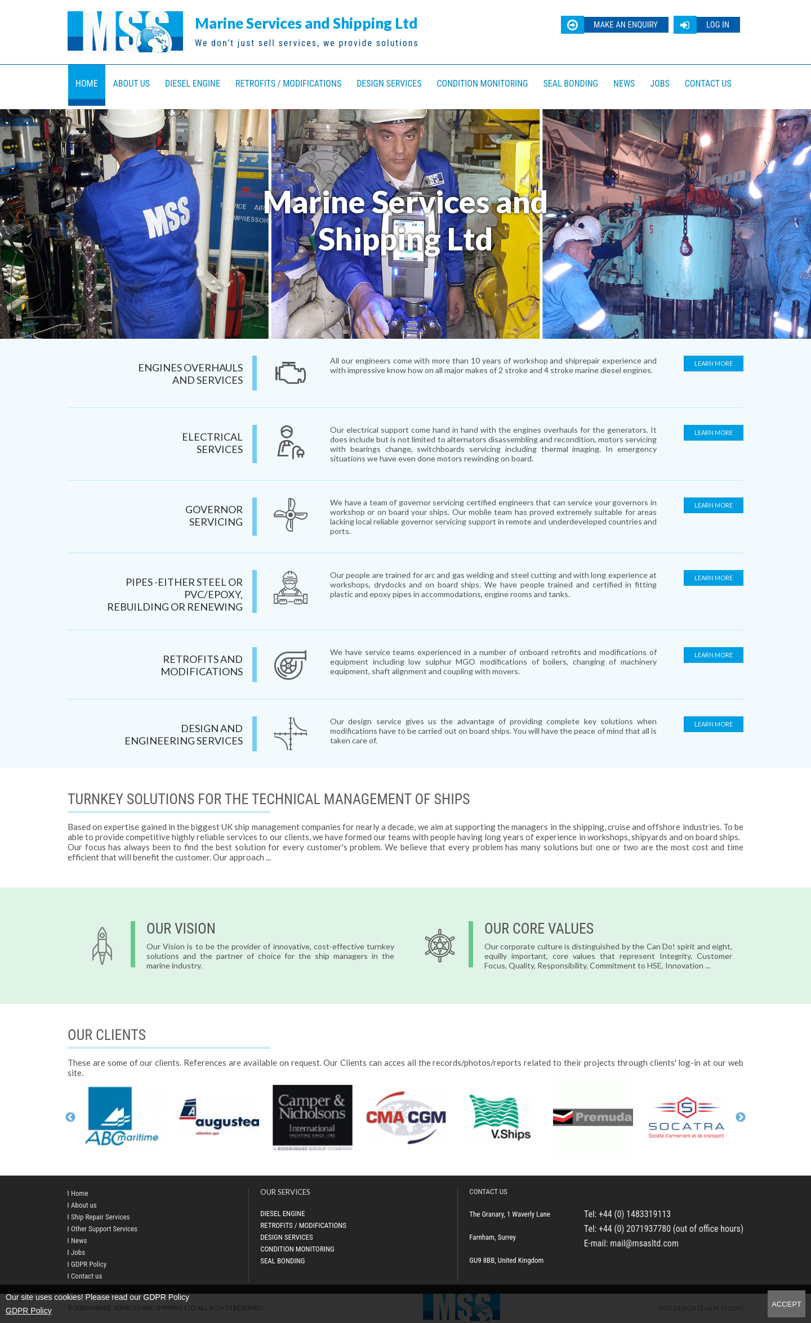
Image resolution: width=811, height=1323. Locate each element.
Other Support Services (104, 1229)
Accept (786, 1304)
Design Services (389, 83)
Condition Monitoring (482, 83)
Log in (717, 25)
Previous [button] (70, 1117)
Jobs (659, 83)
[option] (126, 1118)
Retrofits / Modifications (288, 83)
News (624, 83)
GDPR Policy (29, 1310)
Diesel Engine (192, 83)
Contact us (708, 83)
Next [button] (740, 1117)
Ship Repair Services (100, 1217)
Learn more (713, 363)
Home (86, 83)
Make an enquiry (626, 25)
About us (131, 83)
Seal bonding (571, 83)
